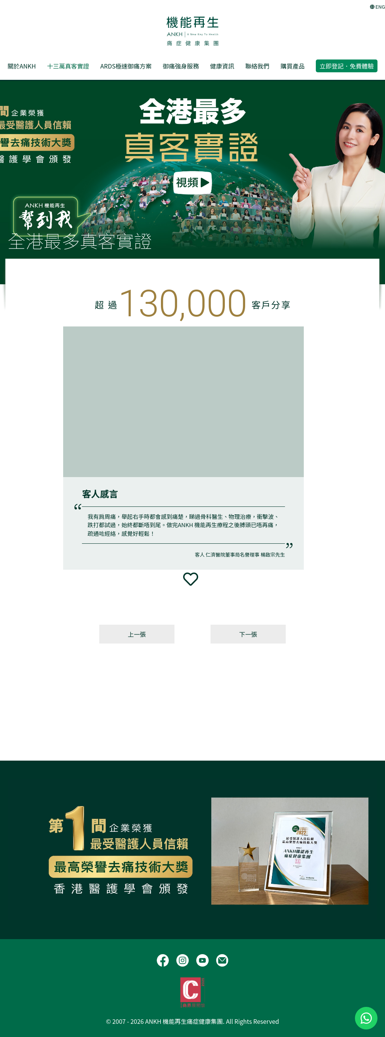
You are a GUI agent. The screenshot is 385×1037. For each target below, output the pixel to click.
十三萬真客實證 (68, 65)
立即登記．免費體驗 (347, 65)
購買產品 (292, 65)
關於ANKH (22, 65)
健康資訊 (222, 65)
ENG (377, 6)
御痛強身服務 (181, 65)
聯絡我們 (257, 65)
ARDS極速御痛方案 (126, 65)
